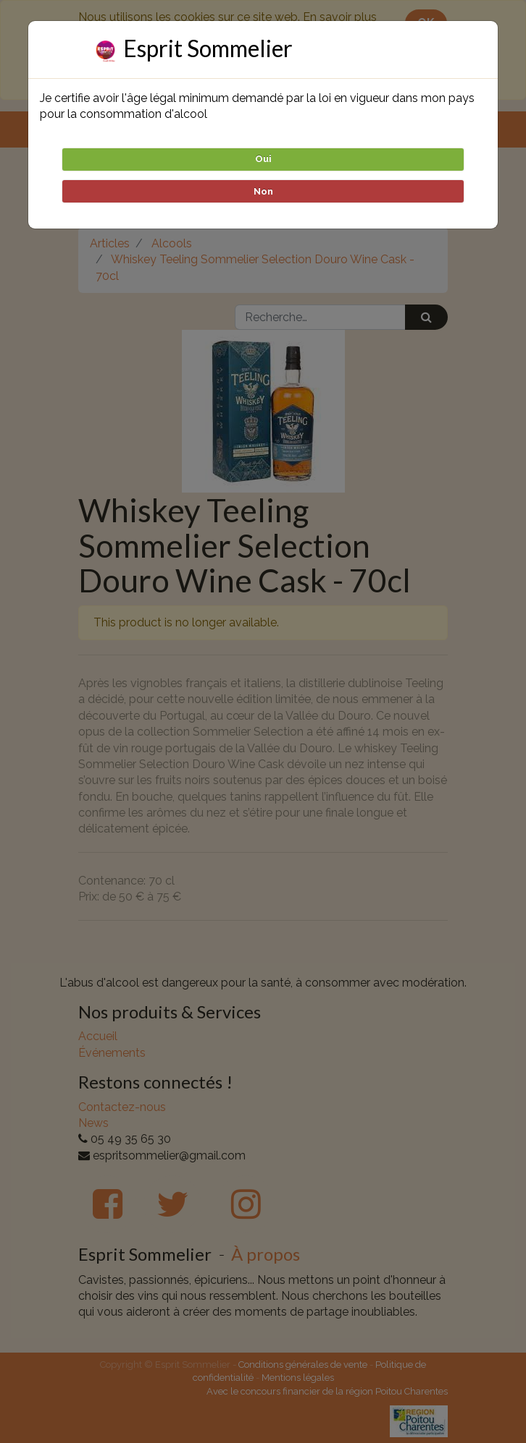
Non (263, 191)
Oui (263, 158)
